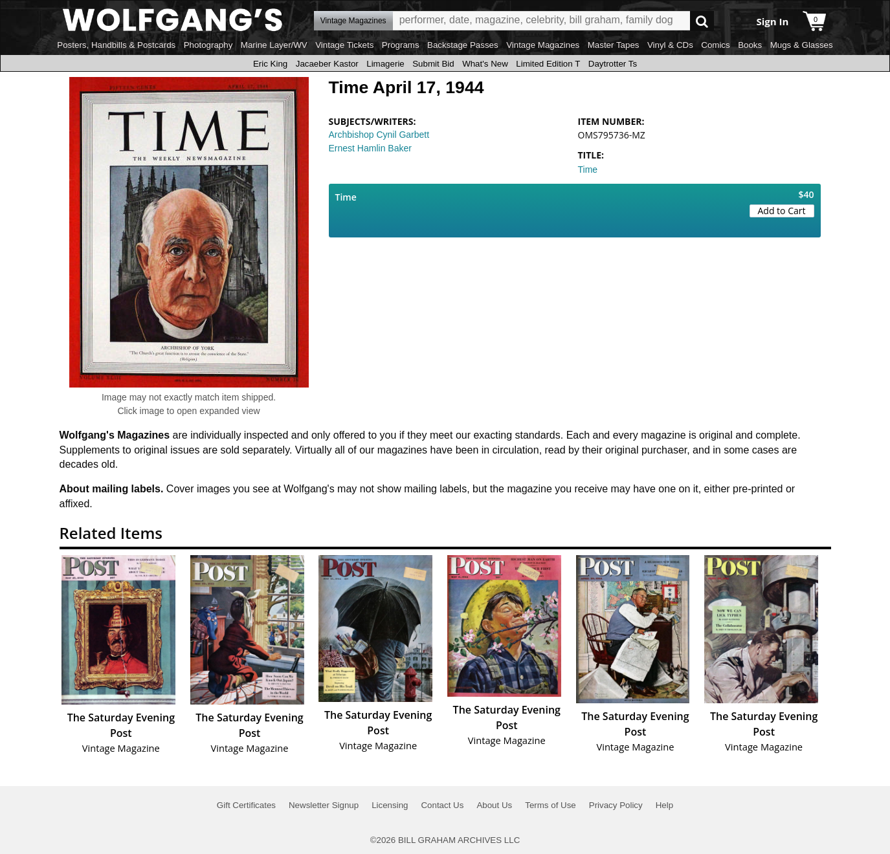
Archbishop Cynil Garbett (379, 134)
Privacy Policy (616, 805)
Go (702, 21)
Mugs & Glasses (801, 45)
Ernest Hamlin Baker (370, 148)
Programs (400, 45)
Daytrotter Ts (612, 64)
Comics (715, 45)
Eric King (270, 64)
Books (750, 45)
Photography (208, 45)
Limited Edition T (548, 64)
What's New (485, 64)
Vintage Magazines (542, 45)
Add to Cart (782, 210)
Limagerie (385, 64)
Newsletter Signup (324, 805)
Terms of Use (550, 805)
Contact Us (442, 805)
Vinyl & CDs (670, 45)
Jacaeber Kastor (327, 64)
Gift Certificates (246, 805)
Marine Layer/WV (274, 45)
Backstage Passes (462, 45)
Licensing (390, 805)
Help (664, 805)
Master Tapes (614, 45)
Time (588, 169)
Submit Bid (433, 64)
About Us (494, 805)
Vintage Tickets (344, 45)
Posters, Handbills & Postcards (116, 45)
